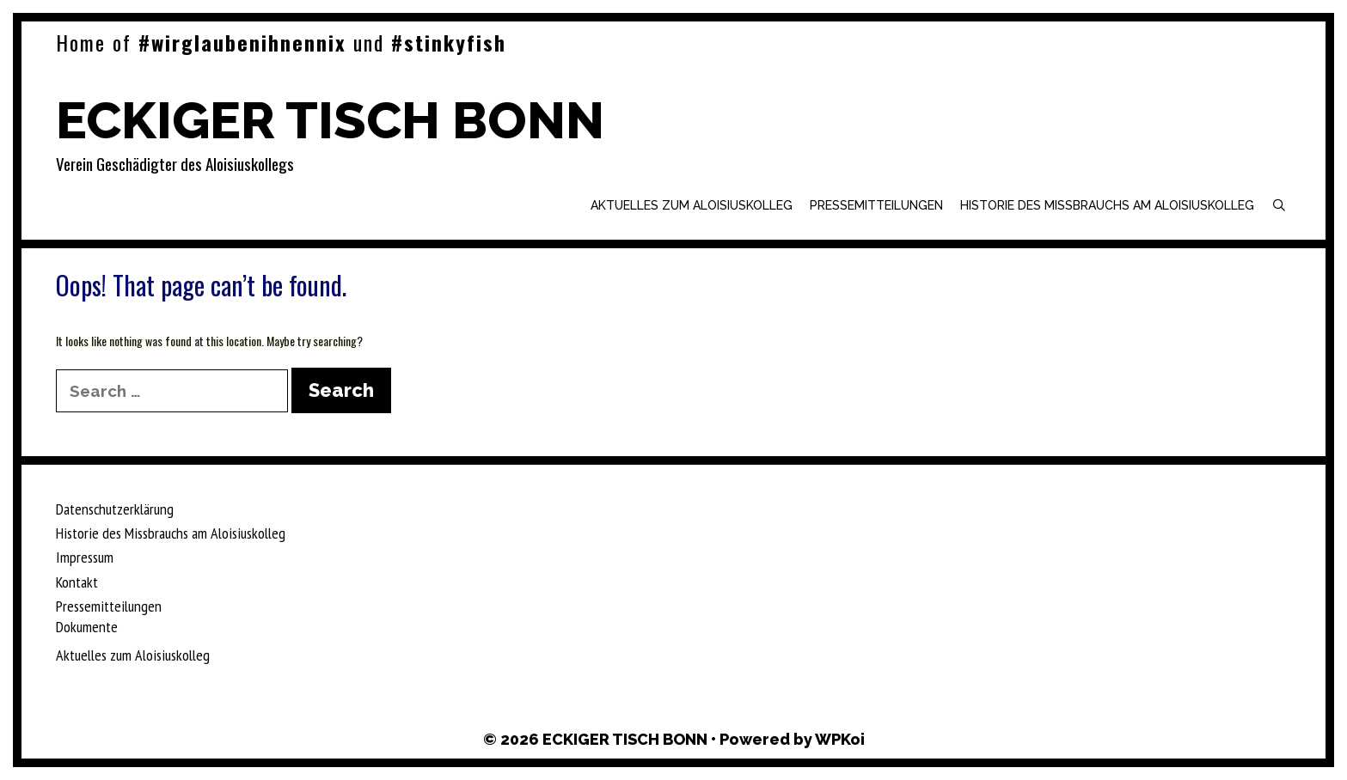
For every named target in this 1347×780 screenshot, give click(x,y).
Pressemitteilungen (876, 205)
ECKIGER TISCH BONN (330, 120)
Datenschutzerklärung (115, 509)
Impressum (84, 557)
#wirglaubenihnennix (242, 42)
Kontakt (77, 582)
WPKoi (840, 739)
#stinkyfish (448, 42)
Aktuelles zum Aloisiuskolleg (692, 205)
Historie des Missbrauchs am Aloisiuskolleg (1107, 205)
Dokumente (87, 627)
